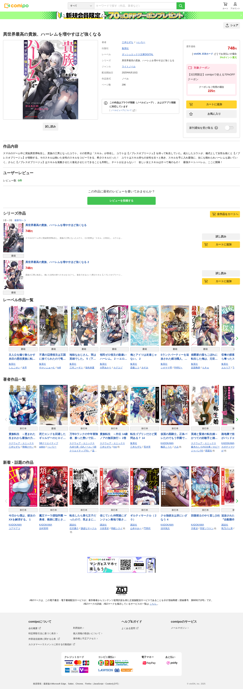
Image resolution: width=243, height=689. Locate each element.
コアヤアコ (14, 528)
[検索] (181, 5)
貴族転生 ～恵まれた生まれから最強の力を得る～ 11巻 (22, 436)
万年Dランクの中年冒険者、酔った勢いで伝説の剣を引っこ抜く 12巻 (83, 436)
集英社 (125, 48)
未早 (24, 367)
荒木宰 (147, 447)
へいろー (140, 42)
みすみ (144, 367)
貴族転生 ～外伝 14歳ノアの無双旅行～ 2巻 (114, 435)
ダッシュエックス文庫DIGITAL (137, 54)
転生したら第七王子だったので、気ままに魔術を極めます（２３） (82, 518)
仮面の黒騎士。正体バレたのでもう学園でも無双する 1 (174, 436)
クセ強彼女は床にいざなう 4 (174, 517)
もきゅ (205, 367)
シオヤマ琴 (166, 367)
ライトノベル (129, 66)
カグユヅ (117, 367)
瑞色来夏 (89, 367)
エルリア (225, 367)
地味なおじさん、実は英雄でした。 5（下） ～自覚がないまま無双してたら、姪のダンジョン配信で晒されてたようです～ (82, 357)
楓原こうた (166, 447)
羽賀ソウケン (207, 528)
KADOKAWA (167, 443)
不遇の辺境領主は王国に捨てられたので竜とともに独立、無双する (52, 357)
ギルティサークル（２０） (143, 517)
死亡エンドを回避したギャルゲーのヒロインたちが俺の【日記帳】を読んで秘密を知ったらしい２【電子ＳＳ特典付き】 (52, 436)
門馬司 (147, 528)
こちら (153, 604)
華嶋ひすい (28, 447)
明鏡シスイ (116, 528)
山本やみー (136, 528)
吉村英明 (43, 528)
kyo (115, 447)
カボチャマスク (229, 447)
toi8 (59, 367)
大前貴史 (104, 528)
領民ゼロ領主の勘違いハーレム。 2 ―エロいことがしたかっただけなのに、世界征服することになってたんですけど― (113, 357)
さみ (176, 447)
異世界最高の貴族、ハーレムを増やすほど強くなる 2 (57, 262)
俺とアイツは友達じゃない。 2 (143, 356)
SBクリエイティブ (48, 443)
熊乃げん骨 (227, 528)
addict (42, 447)
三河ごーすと (76, 367)
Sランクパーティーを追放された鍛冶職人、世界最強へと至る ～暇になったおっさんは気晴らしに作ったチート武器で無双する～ (175, 357)
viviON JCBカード (205, 54)
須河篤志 (165, 528)
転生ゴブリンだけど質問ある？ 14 (143, 435)
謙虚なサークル (89, 528)
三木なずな (127, 42)
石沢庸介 (74, 528)
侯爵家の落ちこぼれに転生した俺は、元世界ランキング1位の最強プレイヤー (205, 357)
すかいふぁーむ (47, 367)
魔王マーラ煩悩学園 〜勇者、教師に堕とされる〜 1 (53, 518)
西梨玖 (208, 450)
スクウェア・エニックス (21, 443)
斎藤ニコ (134, 367)
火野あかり (105, 367)
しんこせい (14, 367)
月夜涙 (194, 528)
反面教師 (195, 367)
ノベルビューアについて (123, 110)
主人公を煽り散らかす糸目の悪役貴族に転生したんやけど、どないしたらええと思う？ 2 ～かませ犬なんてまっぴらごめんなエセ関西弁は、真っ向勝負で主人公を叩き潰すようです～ (22, 357)
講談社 (72, 524)
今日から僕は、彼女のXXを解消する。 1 (22, 517)
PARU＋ (178, 367)
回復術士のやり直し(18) (205, 515)
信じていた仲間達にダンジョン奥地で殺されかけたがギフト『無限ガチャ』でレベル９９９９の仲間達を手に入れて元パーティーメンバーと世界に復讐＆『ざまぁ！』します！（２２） (113, 518)
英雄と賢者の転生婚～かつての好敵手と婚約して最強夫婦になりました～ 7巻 (204, 436)
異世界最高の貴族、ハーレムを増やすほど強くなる (56, 225)
